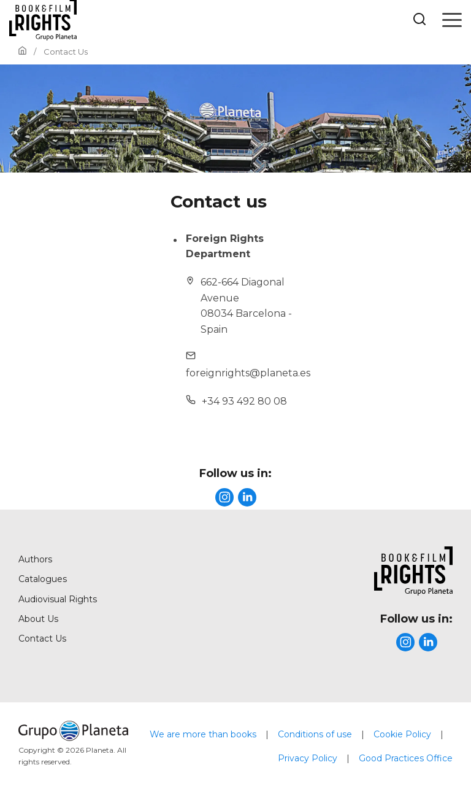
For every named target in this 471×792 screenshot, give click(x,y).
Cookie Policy (402, 734)
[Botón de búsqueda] (419, 20)
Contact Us (42, 638)
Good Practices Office (406, 758)
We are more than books (203, 734)
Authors (35, 559)
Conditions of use (315, 734)
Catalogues (42, 578)
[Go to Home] (22, 51)
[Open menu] (452, 20)
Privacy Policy (307, 758)
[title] (224, 497)
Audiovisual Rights (57, 599)
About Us (38, 618)
